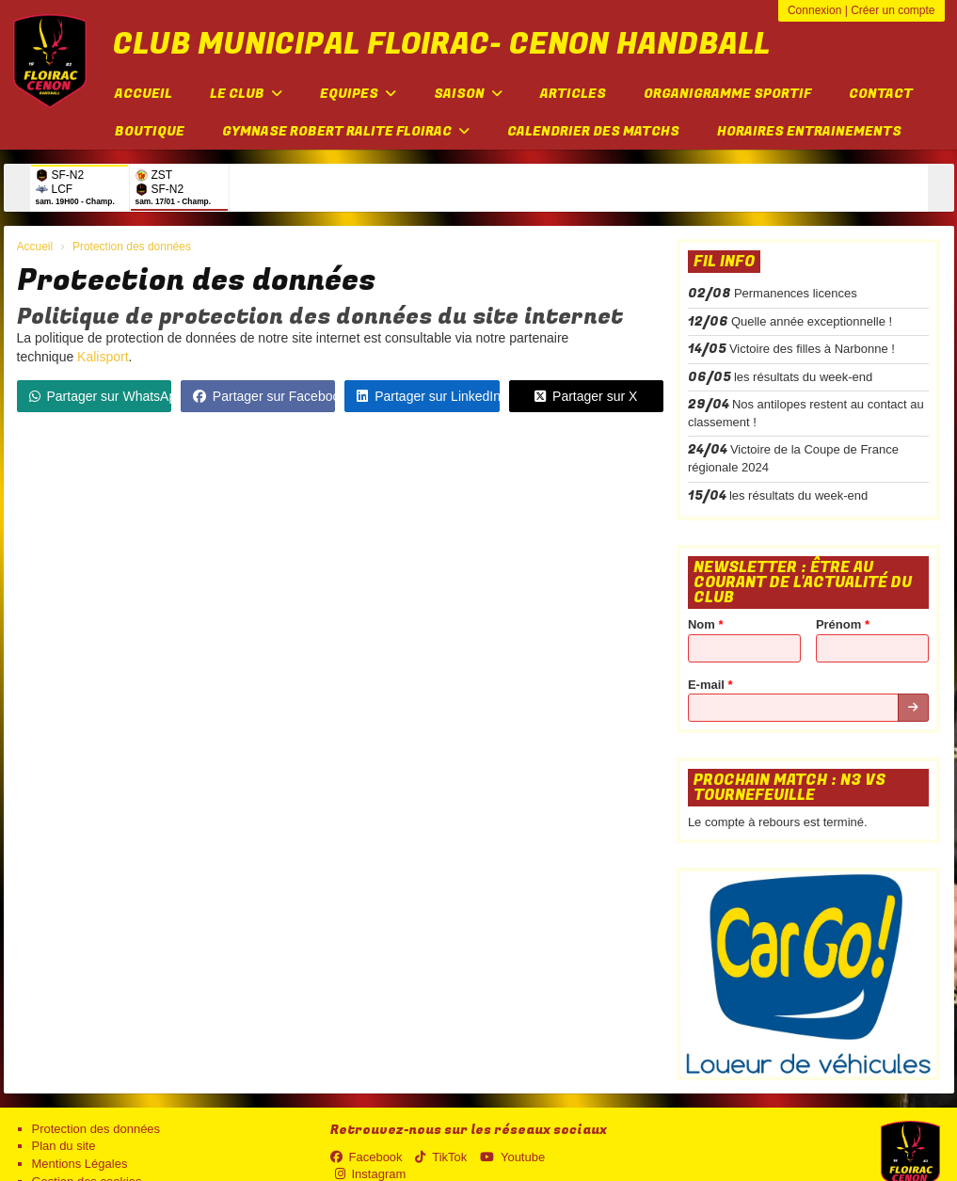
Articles (573, 94)
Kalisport (102, 356)
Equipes (358, 94)
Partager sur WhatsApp (100, 396)
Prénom (842, 624)
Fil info (724, 261)
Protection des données (96, 1129)
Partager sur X (585, 396)
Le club (246, 94)
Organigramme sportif (727, 94)
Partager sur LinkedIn (428, 396)
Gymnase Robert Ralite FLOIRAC (346, 131)
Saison (468, 94)
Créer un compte (892, 10)
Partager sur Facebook (264, 396)
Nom (706, 624)
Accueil (143, 94)
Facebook (366, 1157)
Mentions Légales (80, 1164)
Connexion (814, 10)
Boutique (149, 131)
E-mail (710, 685)
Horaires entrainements (809, 131)
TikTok (441, 1157)
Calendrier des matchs (593, 131)
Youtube (512, 1157)
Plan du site (64, 1146)
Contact (881, 94)
